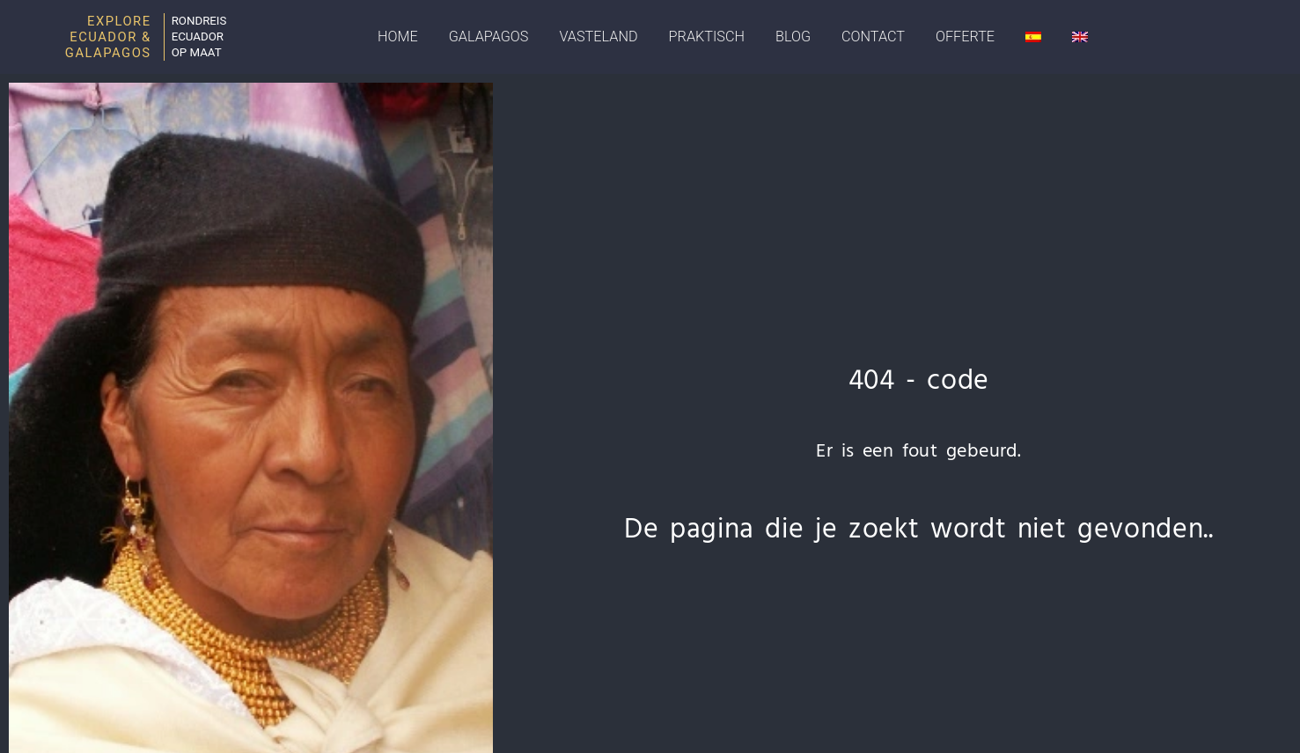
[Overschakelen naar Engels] (1080, 37)
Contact (873, 36)
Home (398, 36)
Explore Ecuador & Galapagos (108, 37)
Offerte (965, 36)
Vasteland (598, 36)
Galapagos (489, 36)
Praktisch (707, 36)
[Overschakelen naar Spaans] (1033, 37)
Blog (793, 36)
